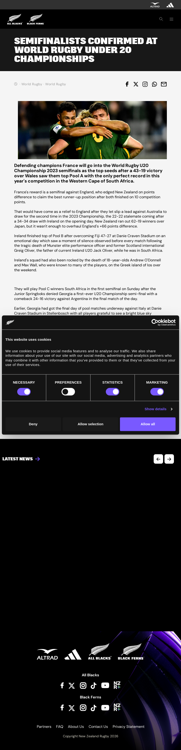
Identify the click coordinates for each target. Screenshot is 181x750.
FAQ (59, 726)
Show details (156, 409)
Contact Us (98, 726)
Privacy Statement (128, 726)
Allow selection (90, 424)
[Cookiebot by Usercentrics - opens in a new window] (155, 322)
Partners (44, 726)
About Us (76, 726)
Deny (33, 424)
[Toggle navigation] (171, 19)
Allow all (148, 424)
